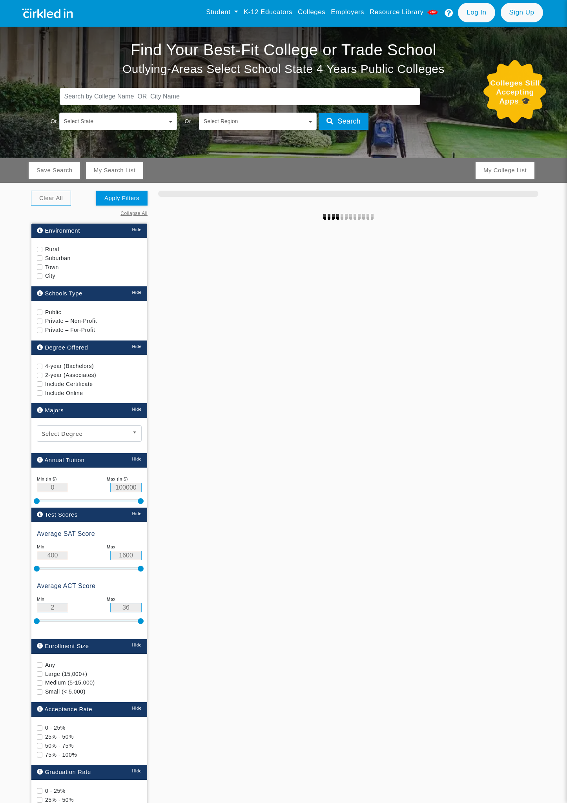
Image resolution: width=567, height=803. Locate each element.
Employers (347, 12)
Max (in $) (117, 479)
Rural (52, 249)
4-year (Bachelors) (69, 366)
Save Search (54, 170)
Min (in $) (47, 479)
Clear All (51, 198)
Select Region (221, 121)
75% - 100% (61, 754)
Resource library (404, 12)
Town (52, 267)
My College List (505, 170)
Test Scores (57, 514)
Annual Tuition (60, 460)
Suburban (58, 258)
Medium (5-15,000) (70, 682)
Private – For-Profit (70, 330)
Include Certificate (69, 384)
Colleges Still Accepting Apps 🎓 (515, 92)
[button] (449, 13)
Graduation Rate (64, 771)
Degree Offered (62, 347)
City (50, 276)
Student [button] (219, 12)
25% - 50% (59, 737)
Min (40, 546)
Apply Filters (121, 198)
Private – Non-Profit (71, 321)
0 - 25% (55, 728)
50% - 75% (59, 746)
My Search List (114, 170)
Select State (79, 121)
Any (50, 665)
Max (111, 546)
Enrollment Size (63, 646)
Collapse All (134, 213)
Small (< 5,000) (65, 691)
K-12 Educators (268, 12)
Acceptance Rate (64, 709)
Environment (58, 230)
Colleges (311, 12)
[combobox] (89, 433)
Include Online (64, 393)
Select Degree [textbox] (62, 433)
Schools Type (59, 293)
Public (53, 312)
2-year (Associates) (70, 375)
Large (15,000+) (66, 673)
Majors (50, 410)
